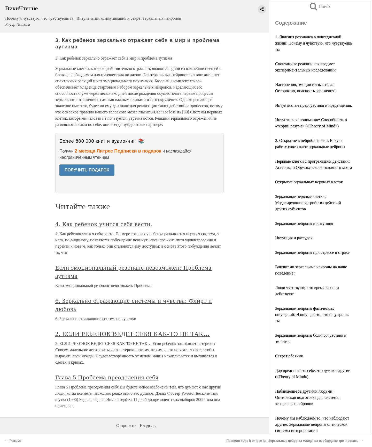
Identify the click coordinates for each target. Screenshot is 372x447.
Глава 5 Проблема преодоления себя (107, 377)
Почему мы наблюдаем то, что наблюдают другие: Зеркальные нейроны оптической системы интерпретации (312, 424)
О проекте (126, 425)
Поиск (319, 6)
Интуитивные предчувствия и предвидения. (313, 105)
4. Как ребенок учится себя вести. (103, 224)
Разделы (148, 425)
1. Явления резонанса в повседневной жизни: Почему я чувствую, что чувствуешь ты (313, 43)
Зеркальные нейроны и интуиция (304, 223)
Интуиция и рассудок (294, 238)
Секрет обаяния (289, 356)
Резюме (15, 441)
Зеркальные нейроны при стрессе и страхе (312, 252)
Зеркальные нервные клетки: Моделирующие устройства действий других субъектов (308, 202)
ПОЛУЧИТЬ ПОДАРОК (87, 170)
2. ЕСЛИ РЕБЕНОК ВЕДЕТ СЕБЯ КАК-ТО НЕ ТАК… (132, 333)
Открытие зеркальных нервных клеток (309, 182)
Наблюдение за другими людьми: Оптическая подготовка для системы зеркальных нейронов (307, 397)
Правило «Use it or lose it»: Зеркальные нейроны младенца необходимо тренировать (292, 441)
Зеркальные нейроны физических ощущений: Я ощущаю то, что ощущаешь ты (311, 314)
